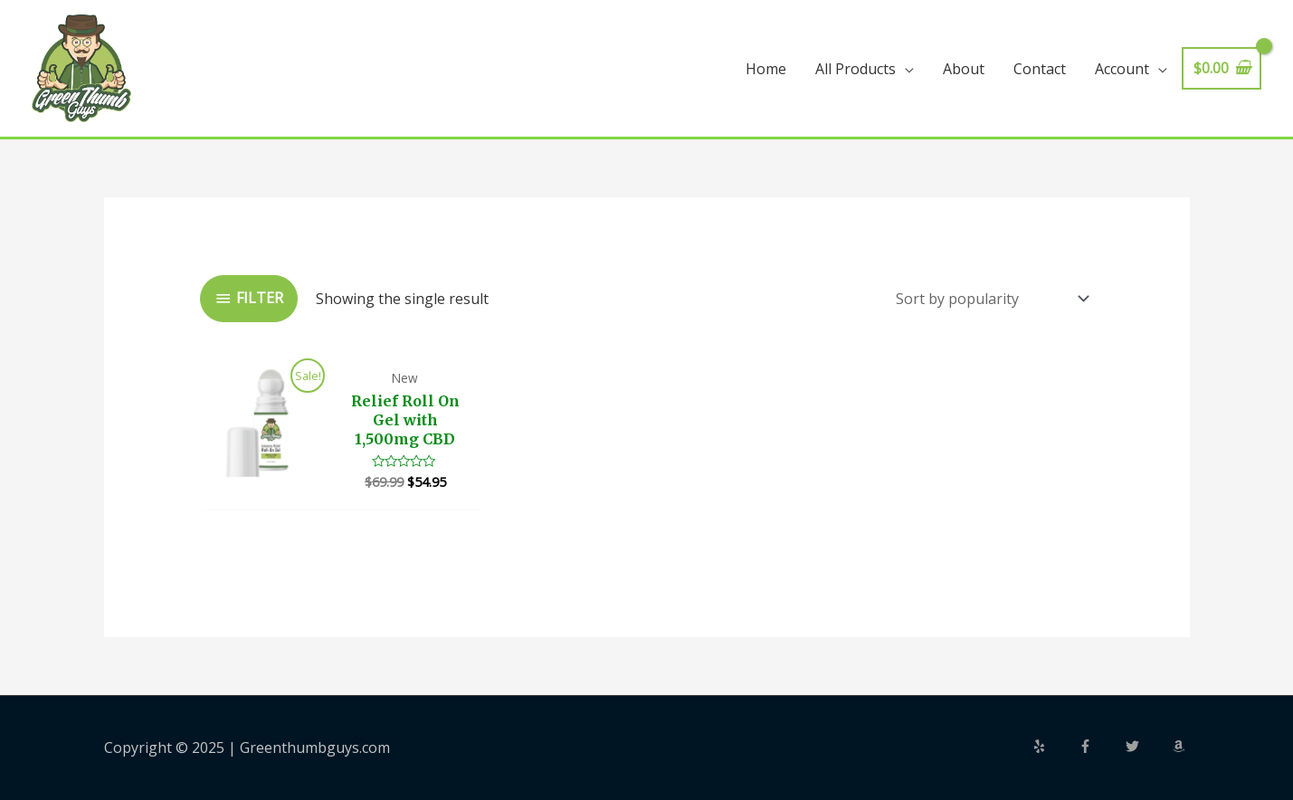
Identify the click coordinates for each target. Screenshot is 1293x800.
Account (1122, 69)
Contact (1039, 69)
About (963, 69)
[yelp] (1054, 746)
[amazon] (1181, 746)
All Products (855, 69)
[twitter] (1147, 746)
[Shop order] (988, 298)
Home (766, 69)
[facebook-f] (1100, 746)
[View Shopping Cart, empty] (1221, 68)
